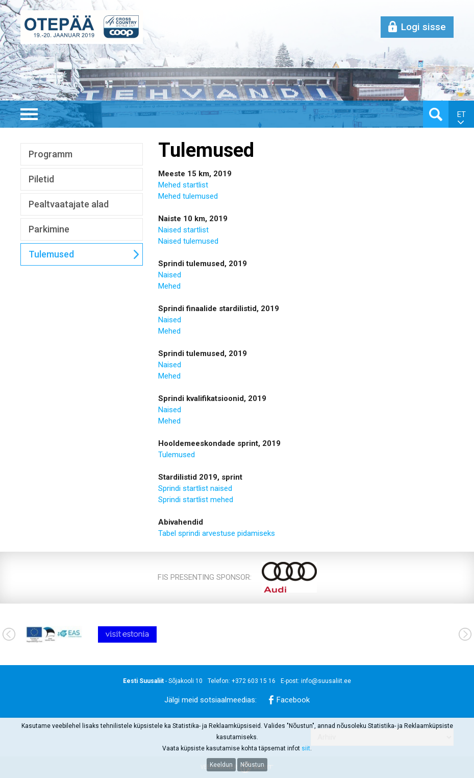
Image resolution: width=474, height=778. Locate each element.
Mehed (169, 286)
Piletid (41, 179)
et (461, 114)
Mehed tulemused (188, 196)
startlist (195, 229)
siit (306, 748)
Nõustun (252, 764)
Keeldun (221, 764)
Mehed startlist (183, 185)
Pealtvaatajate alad (69, 204)
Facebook (293, 699)
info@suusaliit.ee (326, 681)
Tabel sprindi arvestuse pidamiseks (216, 533)
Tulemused (51, 254)
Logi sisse (423, 27)
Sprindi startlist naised (195, 488)
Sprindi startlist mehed (195, 499)
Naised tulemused (188, 241)
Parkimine (49, 229)
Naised (169, 229)
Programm (50, 154)
